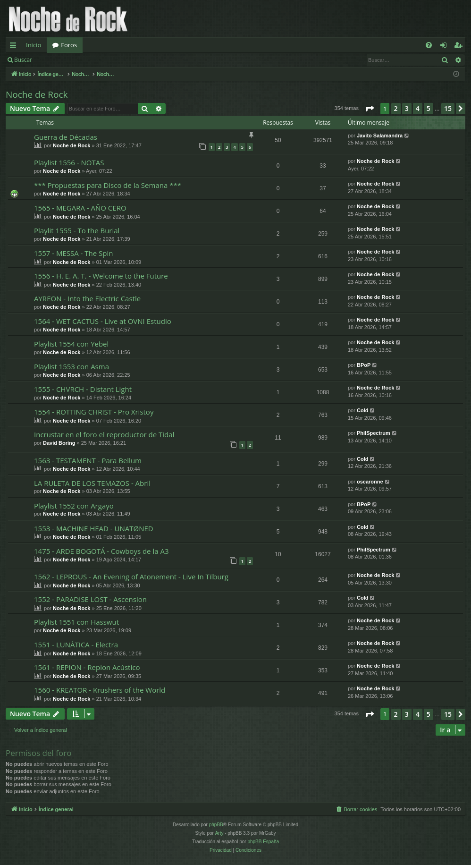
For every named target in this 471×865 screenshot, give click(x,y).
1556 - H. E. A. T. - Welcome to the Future (101, 275)
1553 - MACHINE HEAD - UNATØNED (93, 528)
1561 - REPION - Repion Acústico (87, 667)
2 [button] (396, 108)
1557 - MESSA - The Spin (73, 253)
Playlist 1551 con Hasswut (76, 622)
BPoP (363, 365)
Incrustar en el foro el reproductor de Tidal (104, 434)
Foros (69, 45)
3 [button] (407, 108)
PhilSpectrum (373, 433)
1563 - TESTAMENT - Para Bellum (88, 460)
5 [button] (428, 108)
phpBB (216, 824)
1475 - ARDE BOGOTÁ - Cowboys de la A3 (101, 551)
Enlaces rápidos (14, 47)
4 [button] (418, 108)
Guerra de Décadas (65, 137)
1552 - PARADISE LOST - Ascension (90, 599)
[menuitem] (428, 45)
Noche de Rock (37, 94)
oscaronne (370, 481)
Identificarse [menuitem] (446, 47)
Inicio (33, 45)
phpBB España (263, 841)
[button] (369, 108)
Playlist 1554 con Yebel (71, 343)
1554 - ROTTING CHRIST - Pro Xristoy (93, 411)
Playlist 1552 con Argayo (74, 505)
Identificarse (62, 60)
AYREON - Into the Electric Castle (87, 298)
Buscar (23, 60)
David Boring (59, 443)
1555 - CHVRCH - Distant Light (83, 389)
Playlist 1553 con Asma (71, 366)
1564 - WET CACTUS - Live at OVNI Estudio (102, 321)
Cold (362, 410)
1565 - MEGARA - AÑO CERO (80, 207)
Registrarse (107, 60)
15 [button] (448, 108)
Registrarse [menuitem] (460, 47)
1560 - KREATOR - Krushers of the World (99, 690)
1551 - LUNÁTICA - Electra (76, 644)
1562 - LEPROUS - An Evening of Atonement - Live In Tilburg (131, 576)
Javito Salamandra (380, 135)
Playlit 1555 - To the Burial (76, 230)
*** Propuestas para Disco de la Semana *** (107, 185)
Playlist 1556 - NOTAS (69, 162)
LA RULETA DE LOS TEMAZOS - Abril (92, 483)
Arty (219, 833)
